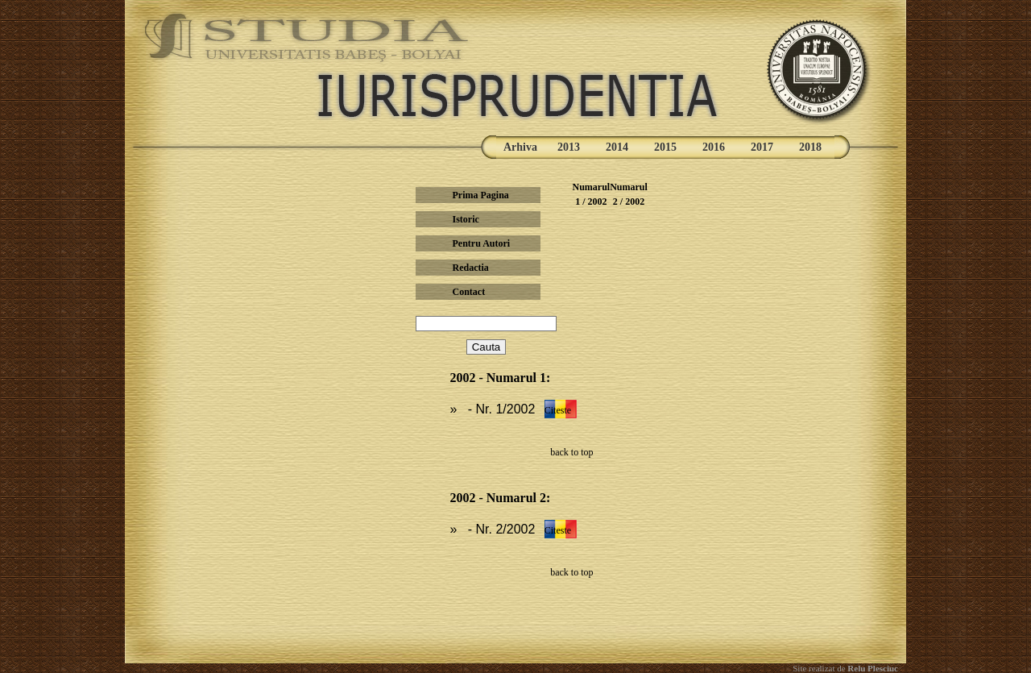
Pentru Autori (481, 243)
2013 (568, 147)
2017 (762, 147)
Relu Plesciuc (872, 668)
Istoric (465, 219)
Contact (468, 291)
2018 (810, 147)
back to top (571, 452)
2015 (665, 147)
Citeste (557, 410)
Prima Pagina (480, 195)
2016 (713, 147)
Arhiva (520, 147)
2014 (617, 147)
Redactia (470, 267)
